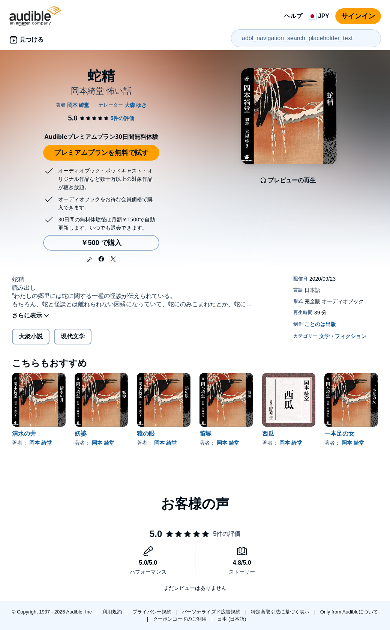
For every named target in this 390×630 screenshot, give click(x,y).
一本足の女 (339, 433)
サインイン (358, 16)
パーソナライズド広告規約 (212, 612)
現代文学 (73, 336)
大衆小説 (31, 336)
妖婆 (81, 433)
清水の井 (24, 433)
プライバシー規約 (152, 612)
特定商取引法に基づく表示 (281, 612)
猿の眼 (146, 433)
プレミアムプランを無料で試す (101, 152)
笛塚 (206, 433)
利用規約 (112, 612)
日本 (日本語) (231, 619)
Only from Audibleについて (349, 612)
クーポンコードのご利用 (180, 619)
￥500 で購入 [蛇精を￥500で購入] (101, 243)
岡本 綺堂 (40, 443)
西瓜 (268, 433)
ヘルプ (293, 16)
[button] (89, 260)
